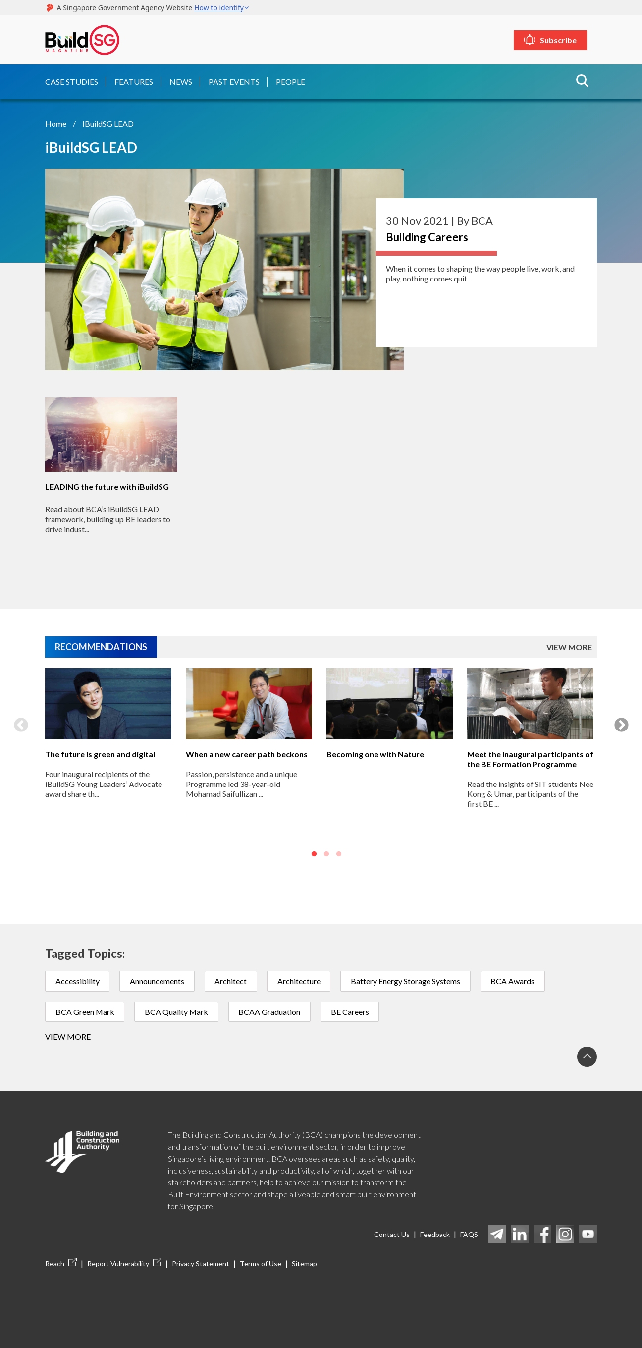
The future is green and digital (100, 753)
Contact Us (392, 1234)
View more (68, 1036)
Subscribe (562, 40)
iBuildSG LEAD (108, 123)
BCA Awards (514, 980)
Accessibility (77, 980)
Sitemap (304, 1263)
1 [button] (314, 854)
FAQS (469, 1234)
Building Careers (427, 236)
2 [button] (326, 854)
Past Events (234, 81)
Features (133, 81)
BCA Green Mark (85, 1011)
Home (55, 123)
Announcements (157, 980)
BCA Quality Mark (178, 1011)
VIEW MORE (569, 647)
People (290, 81)
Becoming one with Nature (375, 753)
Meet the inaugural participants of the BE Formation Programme (530, 758)
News (180, 81)
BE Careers (352, 1011)
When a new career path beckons (247, 753)
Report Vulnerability (124, 1263)
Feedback (435, 1234)
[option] (108, 766)
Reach (61, 1263)
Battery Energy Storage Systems (407, 980)
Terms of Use (260, 1263)
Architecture (299, 980)
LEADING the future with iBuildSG (107, 486)
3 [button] (339, 854)
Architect (231, 980)
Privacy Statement (200, 1263)
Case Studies (71, 81)
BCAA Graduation (271, 1011)
